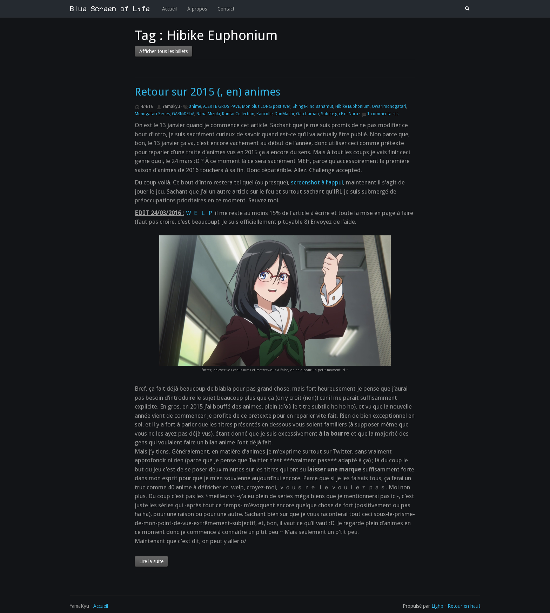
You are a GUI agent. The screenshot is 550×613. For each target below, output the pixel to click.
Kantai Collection (238, 113)
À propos (197, 9)
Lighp (437, 606)
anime (195, 106)
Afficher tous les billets (163, 51)
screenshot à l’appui (317, 182)
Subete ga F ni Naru (339, 113)
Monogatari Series (152, 113)
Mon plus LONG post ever (266, 106)
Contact (225, 9)
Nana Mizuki (208, 113)
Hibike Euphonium (352, 106)
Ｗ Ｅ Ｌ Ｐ (200, 212)
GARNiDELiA (183, 113)
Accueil (169, 9)
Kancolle (264, 113)
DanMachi (284, 113)
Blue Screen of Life (110, 8)
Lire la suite (151, 561)
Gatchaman (307, 113)
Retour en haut (464, 606)
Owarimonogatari (389, 106)
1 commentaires (382, 113)
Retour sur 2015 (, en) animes (207, 91)
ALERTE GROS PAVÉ (221, 106)
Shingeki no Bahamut (313, 106)
